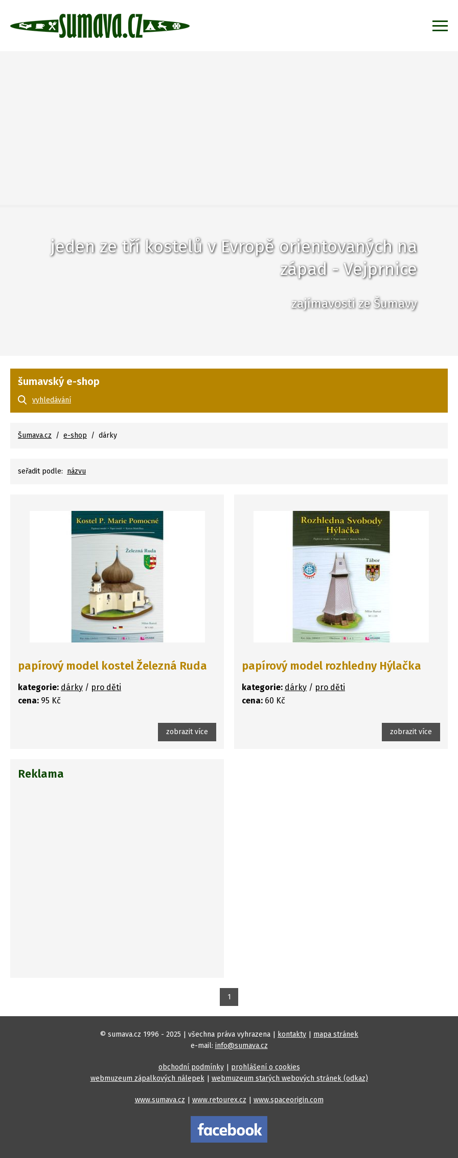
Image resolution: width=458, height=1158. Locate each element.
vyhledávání (51, 400)
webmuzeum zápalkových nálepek (147, 1078)
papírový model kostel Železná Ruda (112, 666)
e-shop (75, 435)
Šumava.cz (35, 435)
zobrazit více (187, 731)
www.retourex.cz (219, 1100)
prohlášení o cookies (265, 1067)
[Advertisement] (229, 128)
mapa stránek (335, 1034)
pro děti (106, 687)
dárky (72, 687)
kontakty (292, 1034)
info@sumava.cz (241, 1045)
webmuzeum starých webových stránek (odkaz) (290, 1078)
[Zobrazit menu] (440, 25)
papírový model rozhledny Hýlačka (331, 666)
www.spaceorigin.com (289, 1100)
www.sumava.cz (160, 1100)
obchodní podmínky (191, 1067)
